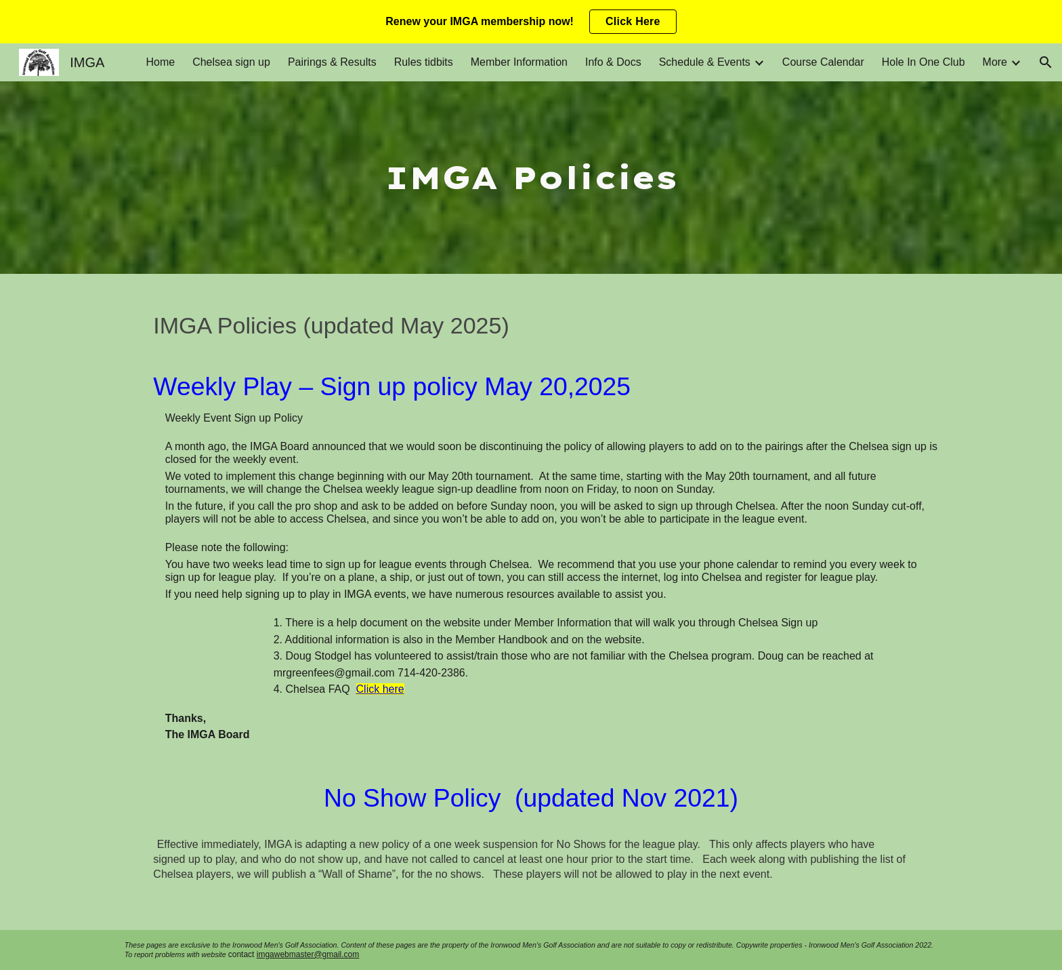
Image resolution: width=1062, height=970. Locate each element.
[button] (1045, 62)
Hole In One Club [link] (923, 62)
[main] (531, 177)
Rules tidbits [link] (423, 62)
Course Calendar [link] (823, 62)
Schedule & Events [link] (704, 62)
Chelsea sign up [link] (231, 62)
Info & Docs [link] (613, 62)
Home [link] (160, 62)
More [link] (995, 62)
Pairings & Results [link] (332, 62)
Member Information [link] (519, 62)
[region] (531, 21)
